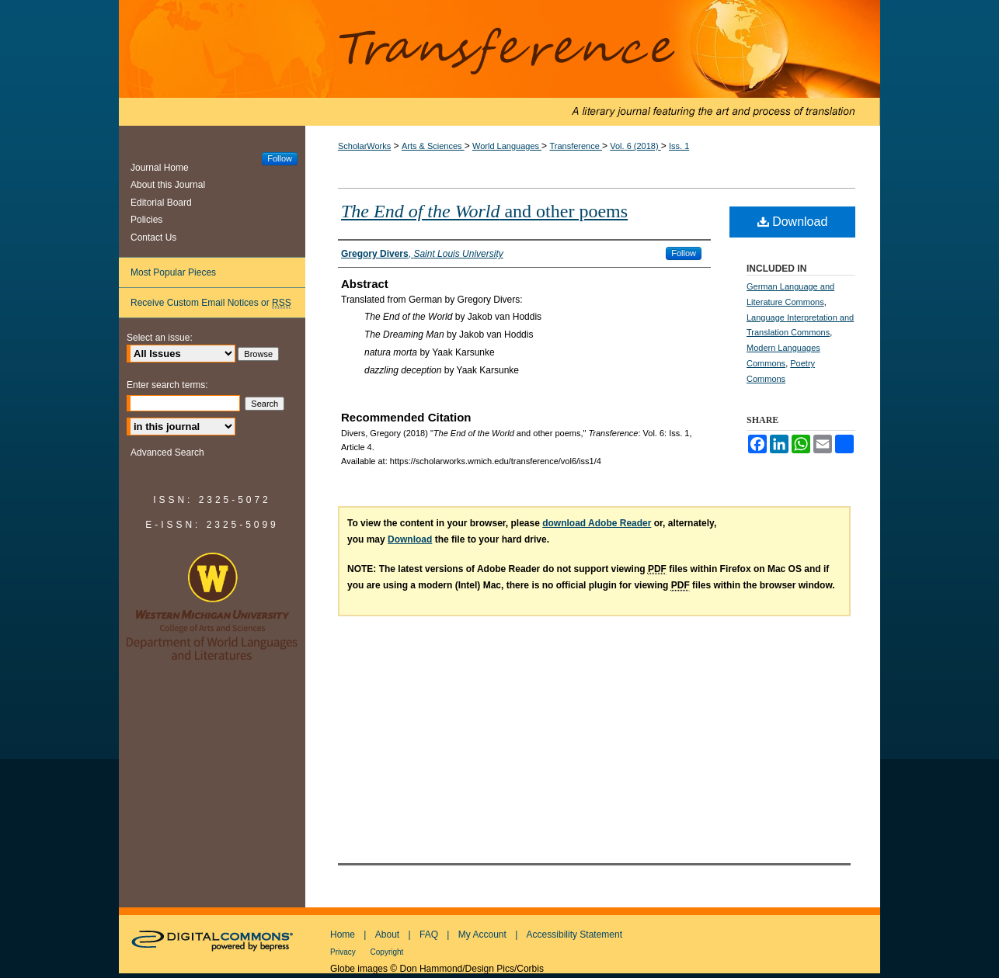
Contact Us (153, 237)
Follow (683, 253)
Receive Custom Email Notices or (211, 303)
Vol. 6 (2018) (635, 146)
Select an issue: (160, 337)
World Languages (506, 146)
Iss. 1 (679, 146)
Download (792, 221)
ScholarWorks (364, 146)
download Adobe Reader (596, 523)
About (387, 934)
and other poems (484, 211)
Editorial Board (161, 202)
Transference (499, 63)
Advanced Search (167, 452)
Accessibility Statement (574, 934)
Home (342, 934)
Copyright (387, 952)
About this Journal (168, 184)
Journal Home (160, 167)
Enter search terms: (167, 385)
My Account (482, 934)
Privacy (344, 952)
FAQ (428, 934)
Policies (146, 219)
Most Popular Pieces (173, 272)
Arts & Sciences (433, 146)
